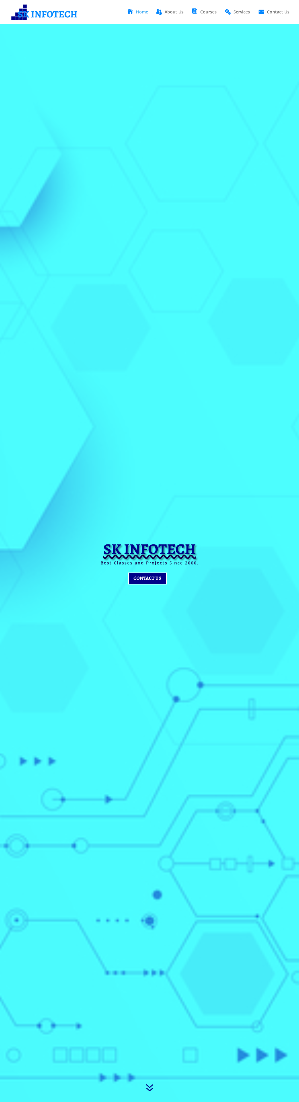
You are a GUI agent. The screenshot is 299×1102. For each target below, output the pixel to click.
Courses (208, 12)
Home (142, 12)
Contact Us (278, 12)
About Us (174, 12)
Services (241, 12)
